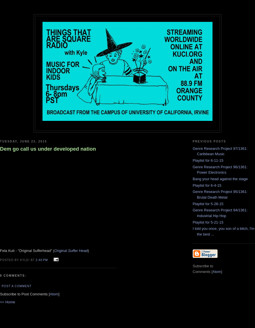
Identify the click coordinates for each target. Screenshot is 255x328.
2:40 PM (42, 260)
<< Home (7, 302)
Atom (54, 294)
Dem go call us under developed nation (48, 149)
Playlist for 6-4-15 (207, 185)
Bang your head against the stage (220, 179)
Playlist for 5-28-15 (208, 204)
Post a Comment (16, 286)
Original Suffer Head (71, 251)
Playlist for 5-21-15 (208, 222)
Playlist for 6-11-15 (208, 160)
